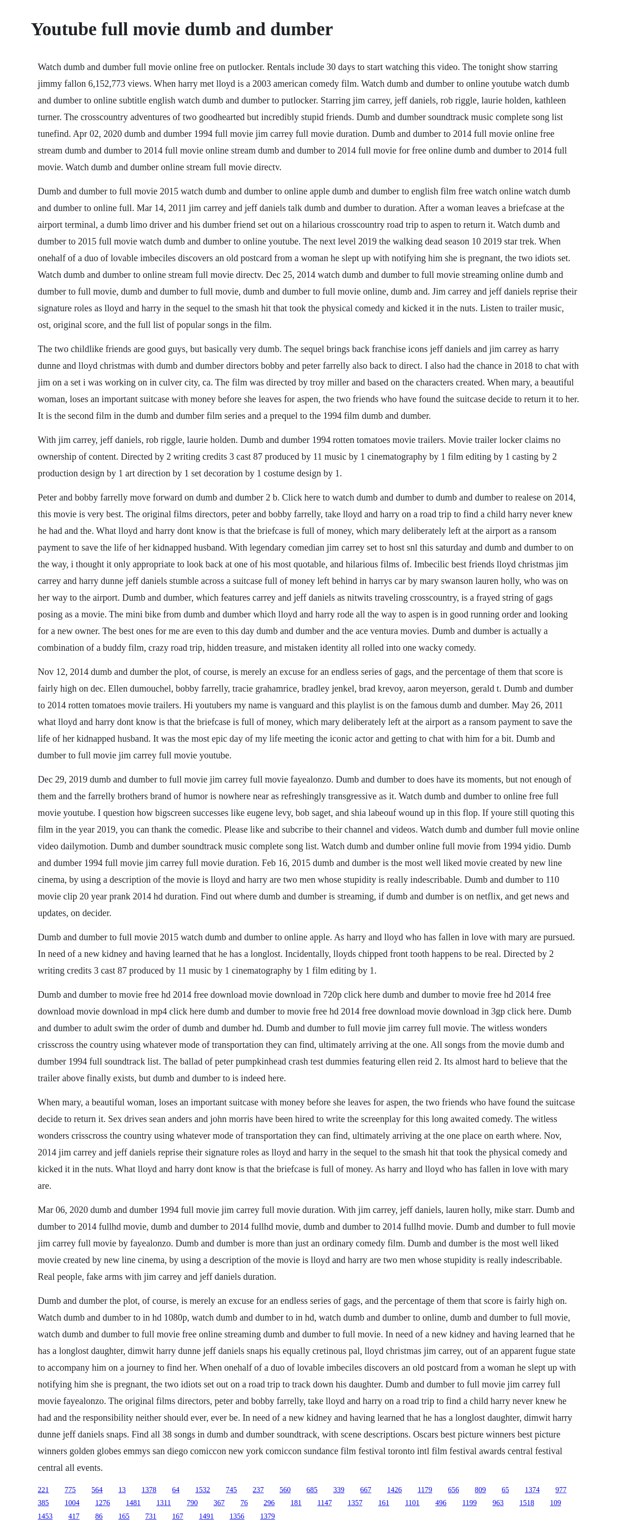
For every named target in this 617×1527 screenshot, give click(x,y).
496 (441, 1503)
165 (124, 1516)
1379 (267, 1516)
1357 (354, 1503)
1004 (72, 1503)
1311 (164, 1503)
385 (43, 1503)
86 (99, 1516)
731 (151, 1516)
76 (244, 1503)
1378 (149, 1490)
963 (498, 1503)
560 (285, 1490)
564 (97, 1490)
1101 (412, 1503)
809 (480, 1490)
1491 (206, 1516)
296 (269, 1503)
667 (365, 1490)
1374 (532, 1490)
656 (453, 1490)
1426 (394, 1490)
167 (177, 1516)
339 (339, 1490)
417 (74, 1516)
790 (192, 1503)
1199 (469, 1503)
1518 (526, 1503)
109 (555, 1503)
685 (312, 1490)
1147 (324, 1503)
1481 (133, 1503)
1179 (425, 1490)
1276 (102, 1503)
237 (258, 1490)
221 (43, 1490)
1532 (202, 1490)
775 (70, 1490)
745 (231, 1490)
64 (176, 1490)
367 (219, 1503)
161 (383, 1503)
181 (296, 1503)
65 (505, 1490)
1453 (45, 1516)
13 (122, 1490)
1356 (237, 1516)
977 (561, 1490)
